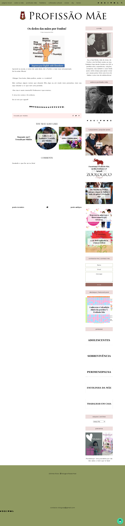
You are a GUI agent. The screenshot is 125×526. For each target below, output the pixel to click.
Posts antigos (76, 207)
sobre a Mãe (19, 3)
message (99, 277)
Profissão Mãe (31, 3)
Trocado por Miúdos (21, 116)
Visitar (66, 3)
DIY (73, 3)
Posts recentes (18, 207)
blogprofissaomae (68, 474)
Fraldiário (42, 3)
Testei (78, 3)
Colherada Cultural (55, 3)
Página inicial (7, 3)
